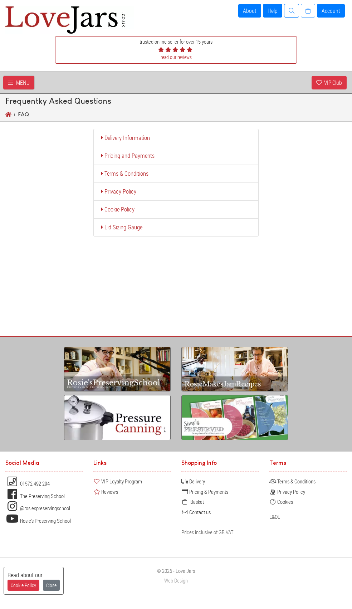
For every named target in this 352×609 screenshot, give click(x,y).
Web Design (176, 580)
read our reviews (176, 57)
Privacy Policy (118, 191)
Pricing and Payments (128, 156)
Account (331, 11)
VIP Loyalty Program (117, 481)
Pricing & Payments (204, 491)
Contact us (196, 512)
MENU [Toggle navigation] (19, 83)
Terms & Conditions (124, 173)
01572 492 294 (27, 483)
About (249, 11)
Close (51, 585)
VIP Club (329, 83)
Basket (192, 501)
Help (273, 11)
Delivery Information (125, 138)
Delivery (193, 481)
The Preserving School (35, 496)
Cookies (281, 501)
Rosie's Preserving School (38, 520)
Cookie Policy (118, 209)
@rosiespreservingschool (37, 508)
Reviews (105, 491)
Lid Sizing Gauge (121, 227)
